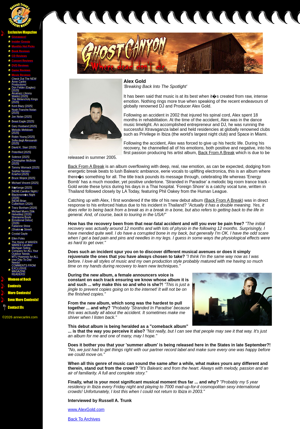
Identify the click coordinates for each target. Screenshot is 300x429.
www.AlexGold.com (86, 409)
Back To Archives (84, 419)
